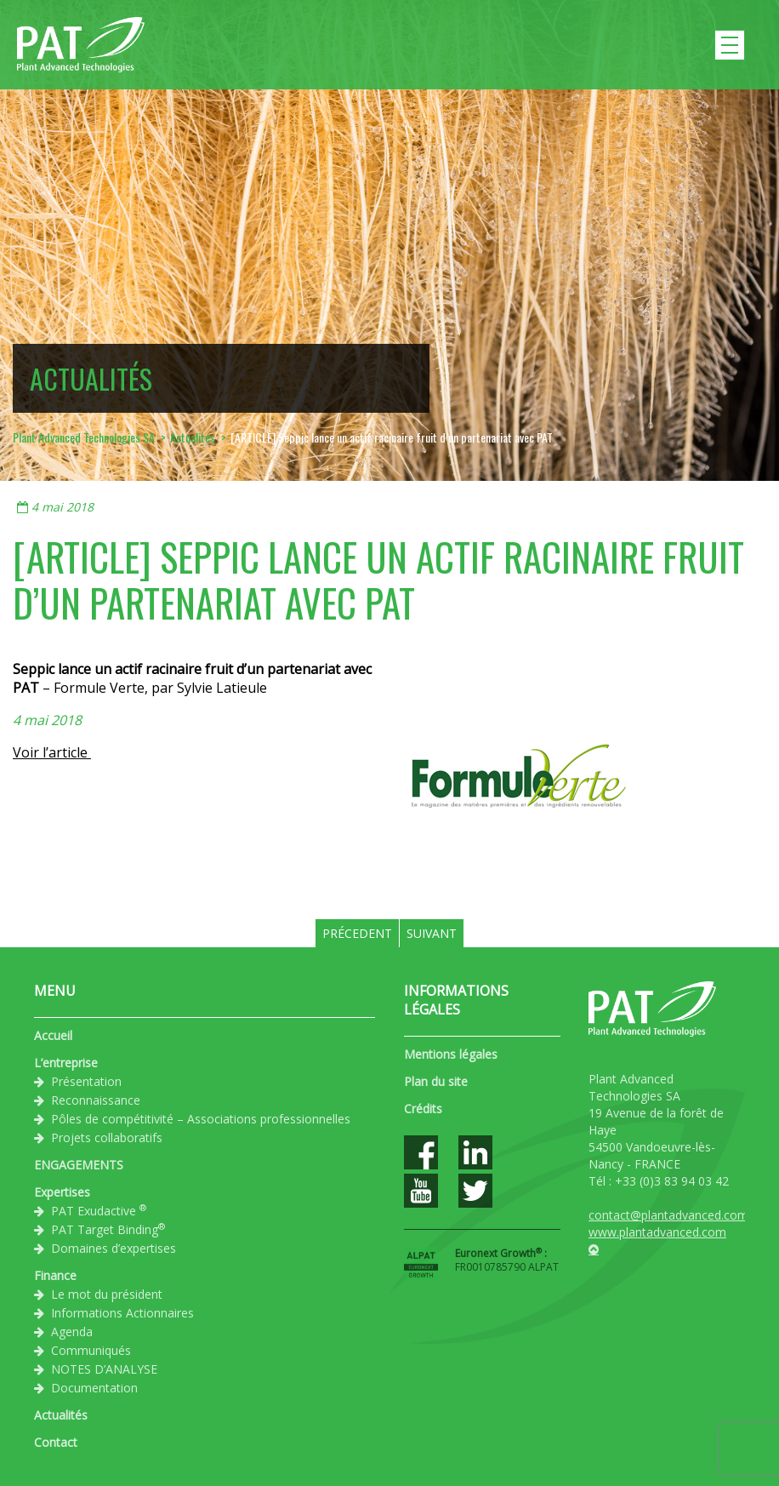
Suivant (432, 933)
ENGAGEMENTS (78, 1165)
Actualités (61, 1415)
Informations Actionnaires (122, 1313)
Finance (55, 1275)
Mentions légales (451, 1054)
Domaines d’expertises (113, 1248)
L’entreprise (66, 1062)
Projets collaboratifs (106, 1137)
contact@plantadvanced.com (668, 1215)
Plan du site (436, 1081)
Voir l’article (52, 752)
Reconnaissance (95, 1100)
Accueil (53, 1035)
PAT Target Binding (108, 1228)
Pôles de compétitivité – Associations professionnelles (200, 1119)
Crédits (423, 1108)
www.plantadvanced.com (657, 1232)
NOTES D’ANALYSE (104, 1369)
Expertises (62, 1192)
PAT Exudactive (98, 1210)
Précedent (357, 933)
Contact (55, 1442)
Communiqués (91, 1350)
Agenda (72, 1331)
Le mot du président (106, 1294)
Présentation (86, 1081)
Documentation (94, 1388)
